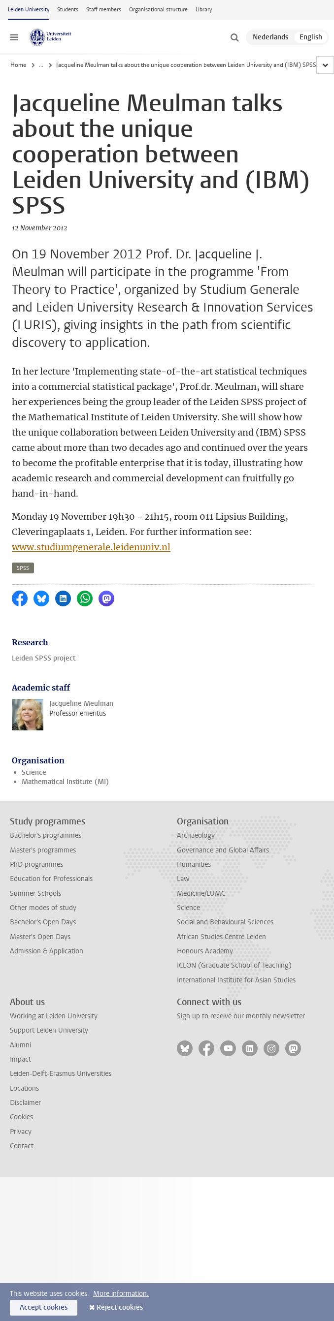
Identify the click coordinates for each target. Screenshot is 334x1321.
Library (204, 9)
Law (183, 878)
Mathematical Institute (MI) (65, 781)
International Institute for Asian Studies (236, 980)
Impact (20, 1059)
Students (67, 9)
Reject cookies (120, 1307)
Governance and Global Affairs (223, 850)
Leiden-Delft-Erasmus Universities (60, 1073)
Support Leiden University (49, 1030)
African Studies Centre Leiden (221, 937)
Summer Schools (35, 893)
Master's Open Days (40, 937)
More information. (121, 1293)
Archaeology (196, 835)
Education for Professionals (51, 878)
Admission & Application (46, 951)
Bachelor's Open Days (43, 922)
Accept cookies (43, 1307)
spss (23, 568)
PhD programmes (36, 864)
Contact (21, 1146)
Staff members (103, 9)
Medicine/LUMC (201, 893)
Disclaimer (25, 1102)
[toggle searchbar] (234, 37)
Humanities (194, 864)
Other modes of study (43, 907)
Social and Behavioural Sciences (225, 922)
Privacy (21, 1131)
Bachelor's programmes (45, 835)
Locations (24, 1088)
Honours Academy (205, 951)
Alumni (20, 1045)
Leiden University (28, 9)
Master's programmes (43, 850)
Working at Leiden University (54, 1016)
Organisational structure (158, 9)
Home (18, 65)
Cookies (21, 1117)
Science (34, 772)
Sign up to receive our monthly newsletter (241, 1016)
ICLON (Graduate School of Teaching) (234, 965)
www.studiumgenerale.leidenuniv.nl (91, 547)
